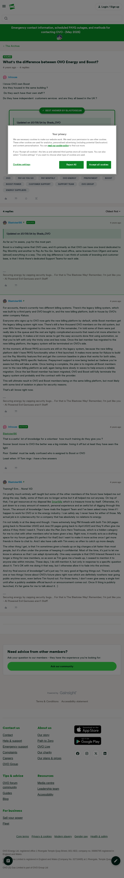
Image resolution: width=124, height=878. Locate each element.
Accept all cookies (98, 164)
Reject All (71, 164)
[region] (62, 149)
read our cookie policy (58, 145)
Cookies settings (21, 164)
